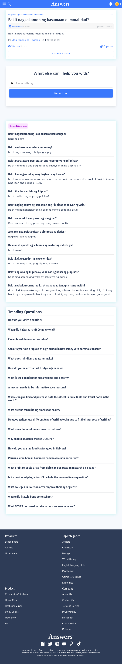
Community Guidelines (16, 594)
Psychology (68, 571)
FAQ (7, 623)
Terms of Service (70, 606)
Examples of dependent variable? (28, 339)
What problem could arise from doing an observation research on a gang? (52, 468)
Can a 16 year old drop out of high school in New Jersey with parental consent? (54, 349)
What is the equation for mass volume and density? (38, 378)
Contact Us (68, 600)
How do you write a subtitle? (25, 320)
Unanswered (11, 553)
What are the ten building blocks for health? (34, 410)
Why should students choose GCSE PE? (31, 439)
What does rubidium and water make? (30, 358)
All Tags (9, 547)
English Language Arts (73, 565)
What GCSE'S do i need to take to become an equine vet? (41, 506)
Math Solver (11, 617)
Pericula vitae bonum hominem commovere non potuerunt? (43, 458)
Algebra (66, 541)
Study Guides (12, 611)
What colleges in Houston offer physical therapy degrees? (42, 487)
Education (39, 14)
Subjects (12, 14)
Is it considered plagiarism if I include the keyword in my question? (48, 477)
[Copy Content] (104, 46)
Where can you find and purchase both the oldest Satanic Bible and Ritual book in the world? (58, 398)
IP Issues (66, 629)
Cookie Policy (69, 623)
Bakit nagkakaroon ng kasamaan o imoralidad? (48, 19)
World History (69, 559)
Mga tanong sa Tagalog (26, 39)
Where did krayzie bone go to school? (30, 496)
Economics (67, 582)
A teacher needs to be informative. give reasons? (37, 387)
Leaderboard (11, 541)
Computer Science (71, 576)
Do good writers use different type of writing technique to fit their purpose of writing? (59, 419)
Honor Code (11, 600)
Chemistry (67, 547)
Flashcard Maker (13, 606)
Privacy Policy (69, 611)
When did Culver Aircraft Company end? (31, 329)
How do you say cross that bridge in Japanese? (35, 368)
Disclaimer (67, 617)
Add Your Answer (61, 53)
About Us (67, 594)
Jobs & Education (25, 14)
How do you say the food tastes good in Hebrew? (37, 448)
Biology (66, 553)
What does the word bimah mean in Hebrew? (34, 429)
